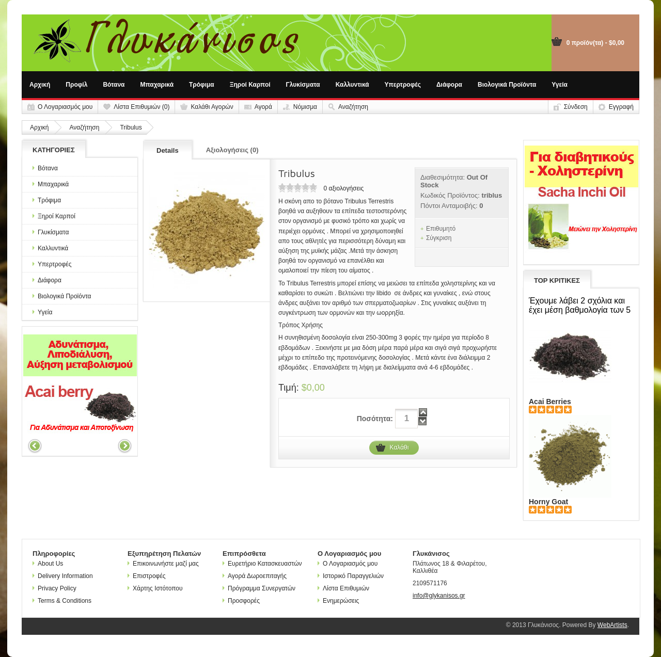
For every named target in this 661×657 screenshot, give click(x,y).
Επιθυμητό (440, 228)
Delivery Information (63, 576)
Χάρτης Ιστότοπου (155, 588)
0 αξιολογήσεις (343, 188)
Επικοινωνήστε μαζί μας (163, 563)
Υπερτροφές (403, 84)
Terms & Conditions (62, 600)
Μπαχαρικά (157, 84)
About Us (48, 563)
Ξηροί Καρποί (250, 84)
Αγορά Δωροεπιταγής (255, 576)
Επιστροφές (147, 576)
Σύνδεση (576, 106)
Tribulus (130, 127)
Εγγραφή (621, 106)
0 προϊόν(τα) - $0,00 (595, 42)
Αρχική (39, 84)
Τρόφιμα (201, 84)
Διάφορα (449, 84)
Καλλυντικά (352, 84)
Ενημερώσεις (338, 600)
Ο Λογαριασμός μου (65, 106)
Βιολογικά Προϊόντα (507, 84)
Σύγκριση (439, 238)
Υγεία (560, 84)
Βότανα (113, 84)
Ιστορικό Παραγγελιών (351, 576)
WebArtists (612, 625)
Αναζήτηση (353, 106)
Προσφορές (241, 600)
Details (167, 150)
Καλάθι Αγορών (212, 106)
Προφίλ (76, 84)
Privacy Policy (54, 588)
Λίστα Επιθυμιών (343, 588)
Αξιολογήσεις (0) (232, 150)
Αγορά (263, 106)
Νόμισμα (305, 106)
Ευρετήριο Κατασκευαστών (262, 563)
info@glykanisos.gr (439, 595)
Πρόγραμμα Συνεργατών (259, 588)
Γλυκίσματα (303, 84)
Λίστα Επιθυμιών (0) (141, 106)
